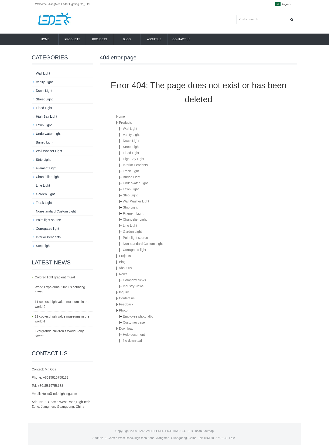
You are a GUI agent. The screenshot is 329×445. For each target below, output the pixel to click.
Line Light (130, 225)
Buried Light (131, 177)
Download (126, 328)
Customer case (134, 322)
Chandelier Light (135, 219)
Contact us (181, 39)
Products (72, 39)
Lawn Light (131, 189)
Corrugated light (134, 250)
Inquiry (124, 292)
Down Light (131, 141)
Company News (134, 280)
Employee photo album (139, 316)
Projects (99, 39)
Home (45, 39)
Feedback (126, 304)
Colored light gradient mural (55, 277)
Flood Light (131, 153)
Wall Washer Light (136, 201)
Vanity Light (131, 135)
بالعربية (283, 4)
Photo (123, 310)
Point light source (135, 238)
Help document (134, 334)
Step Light (130, 195)
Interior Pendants (135, 165)
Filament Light (133, 213)
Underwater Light (135, 183)
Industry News (133, 286)
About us (154, 39)
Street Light (131, 147)
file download (132, 340)
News (123, 274)
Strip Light (130, 207)
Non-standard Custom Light (143, 244)
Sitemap (208, 431)
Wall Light (130, 128)
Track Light (131, 171)
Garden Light (132, 231)
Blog (127, 39)
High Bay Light (133, 159)
